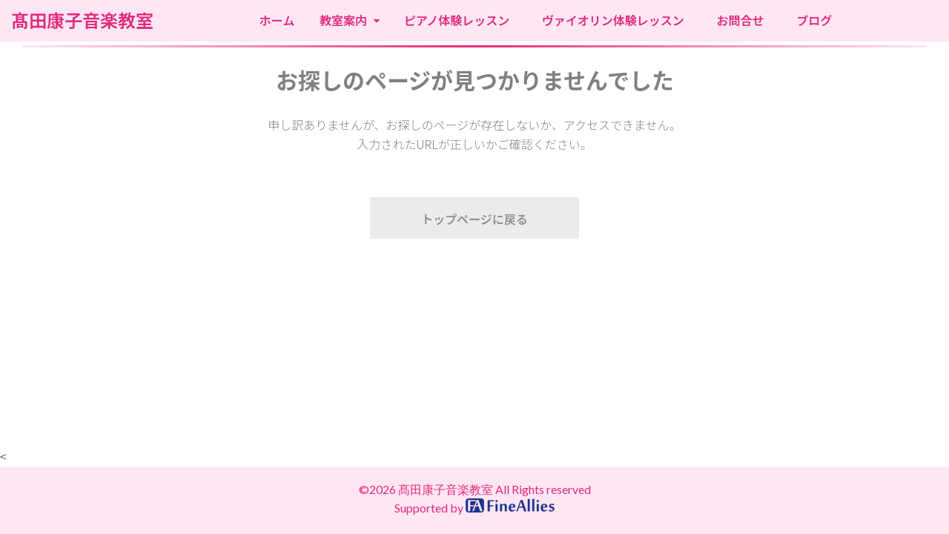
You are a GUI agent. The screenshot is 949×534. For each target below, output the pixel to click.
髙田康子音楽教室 (82, 20)
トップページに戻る (474, 219)
